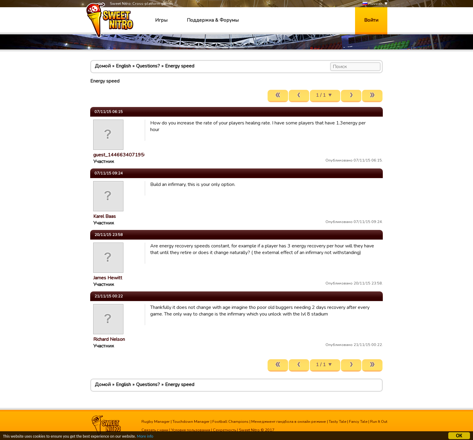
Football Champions (230, 421)
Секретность (224, 430)
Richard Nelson (109, 339)
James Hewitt (107, 278)
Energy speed (179, 66)
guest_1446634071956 (120, 155)
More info (145, 437)
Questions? (148, 66)
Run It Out (378, 421)
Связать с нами (154, 430)
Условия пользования (190, 430)
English (123, 66)
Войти (371, 20)
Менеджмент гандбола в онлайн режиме (288, 421)
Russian (373, 4)
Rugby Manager (155, 421)
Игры (161, 20)
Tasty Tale (337, 421)
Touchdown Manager (191, 421)
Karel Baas (104, 216)
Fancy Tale (358, 421)
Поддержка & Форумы (213, 20)
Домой (103, 66)
